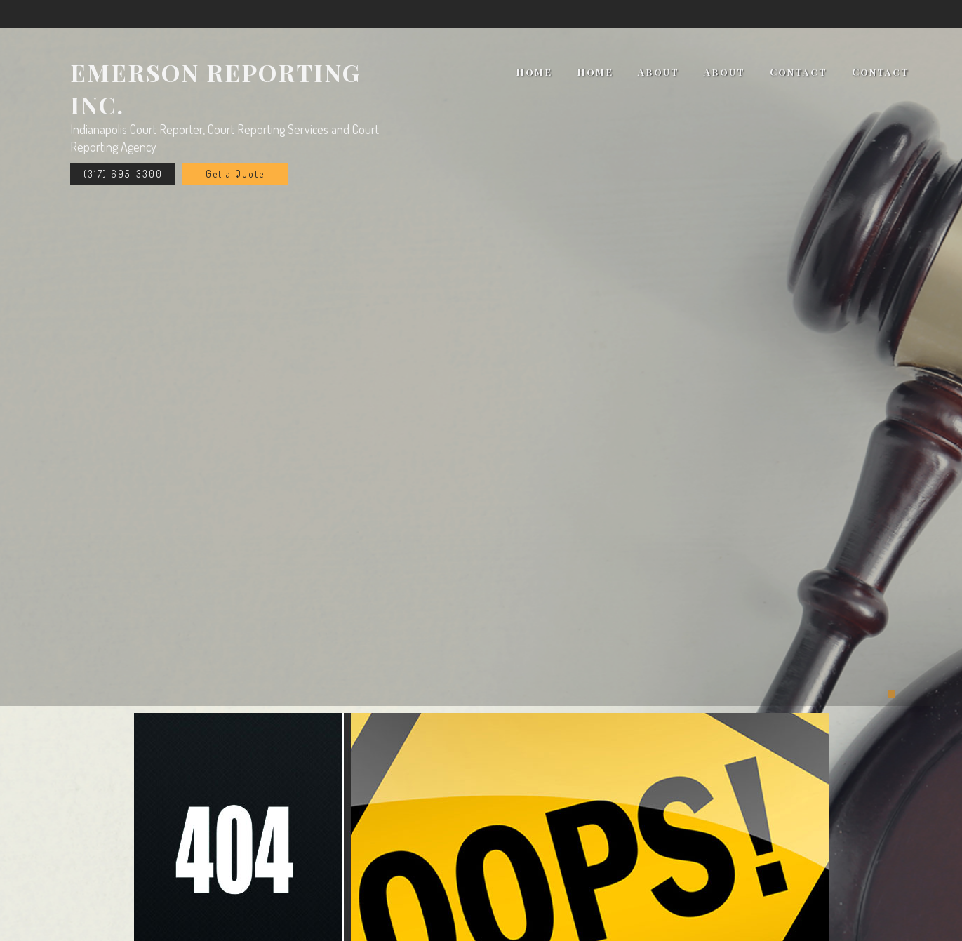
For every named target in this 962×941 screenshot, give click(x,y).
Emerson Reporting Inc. (215, 88)
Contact (798, 72)
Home (534, 72)
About (658, 72)
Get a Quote (235, 174)
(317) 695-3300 (123, 174)
